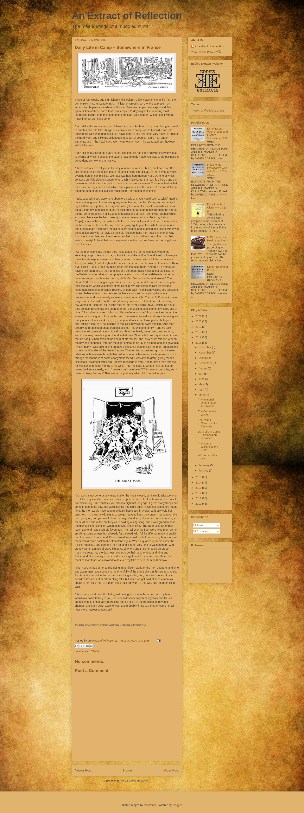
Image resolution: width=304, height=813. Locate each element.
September (205, 363)
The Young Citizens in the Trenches (208, 423)
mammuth (150, 805)
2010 (198, 503)
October (204, 357)
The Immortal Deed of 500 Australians (207, 403)
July (201, 373)
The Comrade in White (207, 413)
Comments (201, 531)
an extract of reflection (209, 46)
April (202, 389)
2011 (198, 498)
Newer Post (83, 770)
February (204, 465)
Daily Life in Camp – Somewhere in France (209, 435)
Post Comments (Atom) (135, 781)
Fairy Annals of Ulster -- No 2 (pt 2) (217, 207)
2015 (198, 477)
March (203, 394)
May (201, 384)
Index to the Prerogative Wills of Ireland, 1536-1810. (217, 169)
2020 (198, 321)
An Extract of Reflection (127, 15)
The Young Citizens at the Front (208, 447)
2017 (198, 337)
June (202, 379)
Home (127, 770)
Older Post (171, 770)
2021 (198, 316)
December (205, 347)
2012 (198, 493)
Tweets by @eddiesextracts (207, 110)
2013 (198, 487)
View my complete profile (206, 51)
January (204, 470)
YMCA (95, 651)
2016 (198, 342)
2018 (198, 332)
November (205, 352)
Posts (198, 525)
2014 (198, 482)
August (203, 368)
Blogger (177, 805)
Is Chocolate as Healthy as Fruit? (217, 239)
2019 (198, 326)
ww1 (87, 651)
